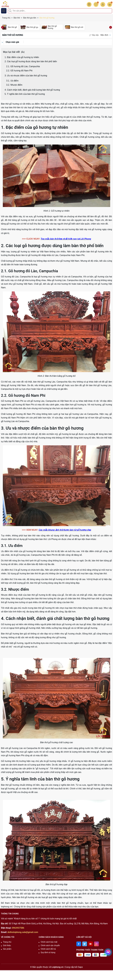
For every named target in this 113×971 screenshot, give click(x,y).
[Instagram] (96, 944)
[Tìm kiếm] (10, 10)
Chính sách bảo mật (49, 942)
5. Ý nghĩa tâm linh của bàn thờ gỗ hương (25, 94)
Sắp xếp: (94, 35)
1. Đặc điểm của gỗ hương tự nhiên (22, 57)
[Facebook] (78, 944)
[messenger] (108, 952)
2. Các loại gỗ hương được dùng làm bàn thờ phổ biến (31, 61)
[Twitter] (84, 944)
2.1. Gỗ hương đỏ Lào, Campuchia (23, 66)
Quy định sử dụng (48, 952)
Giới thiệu (7, 945)
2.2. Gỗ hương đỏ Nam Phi (19, 70)
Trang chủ (7, 942)
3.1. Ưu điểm (12, 81)
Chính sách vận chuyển (50, 945)
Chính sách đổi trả (48, 949)
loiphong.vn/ (7, 906)
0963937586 (18, 928)
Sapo (80, 967)
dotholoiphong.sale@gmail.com (23, 932)
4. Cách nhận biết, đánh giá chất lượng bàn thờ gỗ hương (32, 90)
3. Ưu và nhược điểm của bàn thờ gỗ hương (26, 75)
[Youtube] (90, 944)
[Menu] (3, 10)
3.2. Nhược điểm (14, 85)
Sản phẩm (7, 949)
